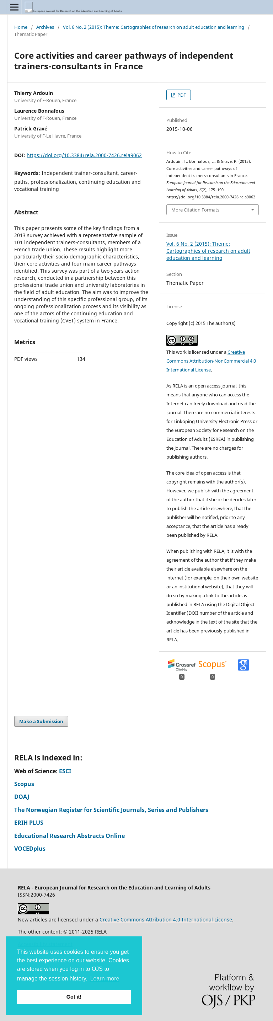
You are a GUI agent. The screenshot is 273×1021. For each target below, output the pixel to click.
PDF (181, 95)
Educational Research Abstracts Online (69, 836)
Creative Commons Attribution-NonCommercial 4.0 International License (211, 361)
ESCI (65, 771)
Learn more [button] (104, 978)
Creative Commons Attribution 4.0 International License (166, 919)
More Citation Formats (195, 210)
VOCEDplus (30, 848)
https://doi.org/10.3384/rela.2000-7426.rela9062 (84, 155)
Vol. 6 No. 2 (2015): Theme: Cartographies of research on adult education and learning (153, 27)
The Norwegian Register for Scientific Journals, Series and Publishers (111, 810)
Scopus (24, 784)
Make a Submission (41, 721)
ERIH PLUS (28, 823)
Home (20, 27)
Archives (45, 27)
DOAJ (21, 797)
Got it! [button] (73, 997)
